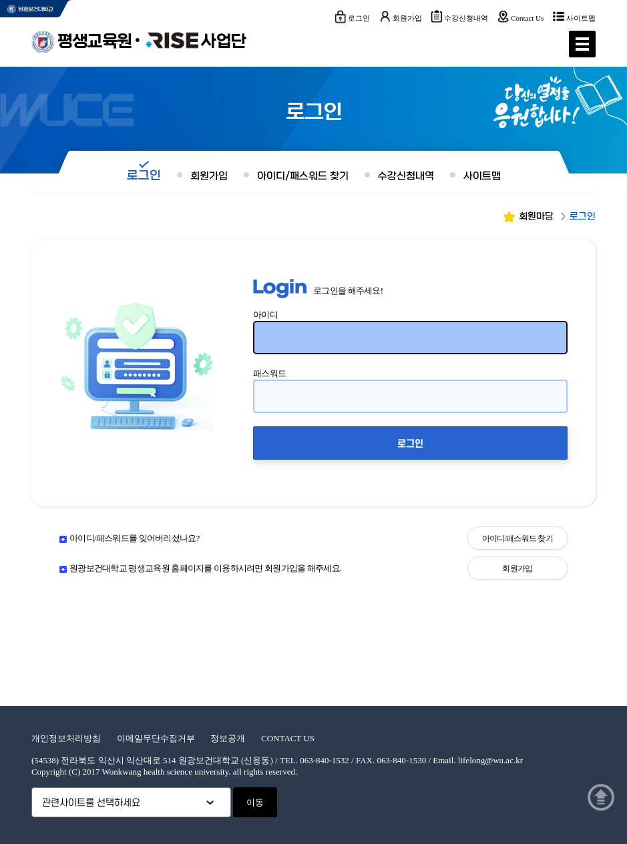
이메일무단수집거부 (156, 738)
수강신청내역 (466, 18)
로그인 (359, 18)
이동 (255, 802)
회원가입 (407, 18)
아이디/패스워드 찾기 (303, 176)
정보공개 (227, 738)
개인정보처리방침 (66, 738)
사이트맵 (581, 18)
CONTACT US (288, 738)
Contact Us (527, 18)
